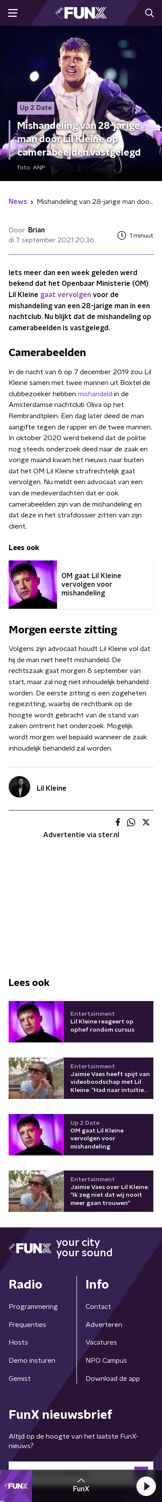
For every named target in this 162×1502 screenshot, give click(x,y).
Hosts (18, 1342)
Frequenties (27, 1324)
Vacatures (101, 1342)
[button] (146, 1486)
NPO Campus (106, 1360)
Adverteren (104, 1324)
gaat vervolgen (65, 294)
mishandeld (95, 394)
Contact (98, 1306)
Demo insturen (32, 1360)
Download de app (113, 1378)
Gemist (20, 1378)
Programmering (33, 1306)
